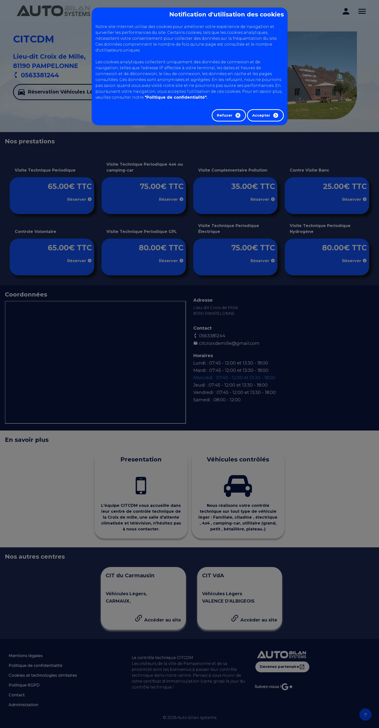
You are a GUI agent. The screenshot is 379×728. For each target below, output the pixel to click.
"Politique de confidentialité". (176, 97)
